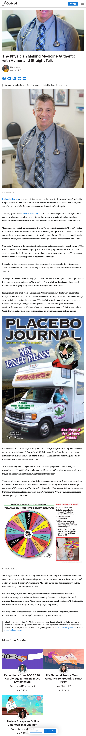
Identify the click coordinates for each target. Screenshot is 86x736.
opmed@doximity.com (13, 630)
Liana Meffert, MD (63, 686)
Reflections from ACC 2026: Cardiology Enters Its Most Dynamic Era (22, 678)
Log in (36, 731)
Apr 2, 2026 (56, 690)
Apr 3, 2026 (15, 690)
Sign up (50, 731)
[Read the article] (22, 659)
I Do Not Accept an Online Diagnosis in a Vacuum (22, 723)
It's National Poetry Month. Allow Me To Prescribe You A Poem (63, 678)
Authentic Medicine (29, 213)
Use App (73, 4)
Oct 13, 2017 (15, 70)
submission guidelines (67, 627)
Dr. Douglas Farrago (10, 199)
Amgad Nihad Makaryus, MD (22, 686)
